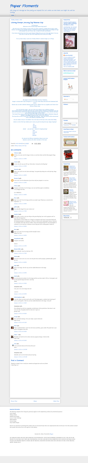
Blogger (51, 434)
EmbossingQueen (18, 297)
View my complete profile (69, 66)
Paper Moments (24, 6)
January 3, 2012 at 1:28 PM (20, 175)
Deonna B (16, 178)
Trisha (15, 256)
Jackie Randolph (69, 55)
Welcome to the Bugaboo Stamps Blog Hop (73, 202)
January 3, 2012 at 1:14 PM (20, 158)
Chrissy (16, 185)
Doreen (35, 127)
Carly (34, 133)
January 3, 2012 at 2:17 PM (20, 211)
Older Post (56, 401)
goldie (15, 206)
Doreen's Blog (35, 33)
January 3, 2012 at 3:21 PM (20, 245)
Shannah (34, 132)
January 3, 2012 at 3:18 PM (20, 235)
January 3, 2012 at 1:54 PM (20, 203)
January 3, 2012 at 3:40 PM (20, 262)
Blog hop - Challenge (71, 190)
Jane (15, 343)
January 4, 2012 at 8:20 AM (20, 340)
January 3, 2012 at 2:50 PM (20, 226)
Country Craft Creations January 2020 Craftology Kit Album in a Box (70, 23)
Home (12, 15)
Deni (15, 229)
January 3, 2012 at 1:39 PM (20, 194)
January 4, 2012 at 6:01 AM (20, 322)
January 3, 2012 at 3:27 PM (20, 253)
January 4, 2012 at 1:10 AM (20, 303)
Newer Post (14, 401)
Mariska (34, 135)
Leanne (16, 161)
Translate (72, 125)
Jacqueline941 (17, 238)
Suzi (34, 130)
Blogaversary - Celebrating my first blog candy (72, 167)
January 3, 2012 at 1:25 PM (20, 166)
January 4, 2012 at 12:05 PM (20, 349)
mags (15, 265)
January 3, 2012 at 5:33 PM (20, 283)
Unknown (16, 153)
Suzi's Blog (53, 119)
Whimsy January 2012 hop (20, 145)
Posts (66, 99)
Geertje (15, 316)
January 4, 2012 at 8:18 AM (20, 331)
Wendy (35, 125)
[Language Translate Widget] (70, 123)
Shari (15, 325)
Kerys (15, 197)
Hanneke (16, 169)
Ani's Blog (48, 34)
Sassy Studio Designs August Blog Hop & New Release (72, 179)
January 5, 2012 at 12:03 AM (20, 356)
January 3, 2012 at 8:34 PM (20, 294)
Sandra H (16, 214)
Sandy (15, 276)
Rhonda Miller (17, 249)
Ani (34, 124)
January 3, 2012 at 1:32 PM (20, 182)
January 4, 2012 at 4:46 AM (20, 313)
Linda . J (16, 334)
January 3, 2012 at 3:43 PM (20, 272)
